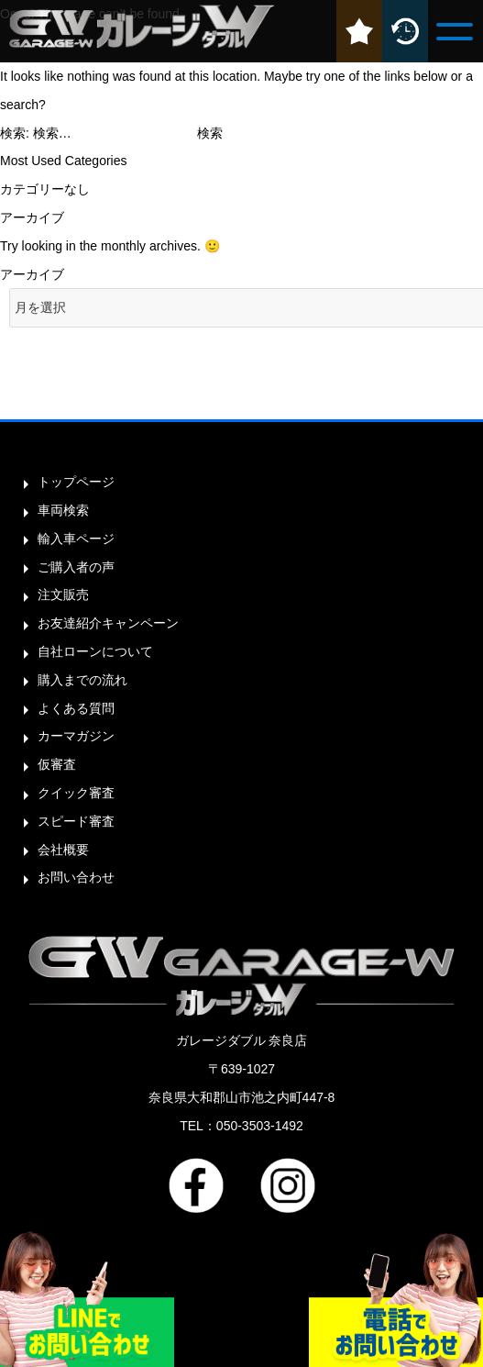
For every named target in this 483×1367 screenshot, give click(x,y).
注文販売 (63, 594)
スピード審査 (76, 821)
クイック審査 (76, 792)
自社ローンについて (95, 651)
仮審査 (57, 764)
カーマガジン (76, 735)
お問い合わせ (76, 877)
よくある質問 (76, 708)
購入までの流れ (82, 679)
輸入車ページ (76, 538)
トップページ (76, 481)
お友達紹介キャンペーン (108, 623)
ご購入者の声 (76, 567)
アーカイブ (32, 274)
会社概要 (63, 849)
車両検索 (63, 510)
